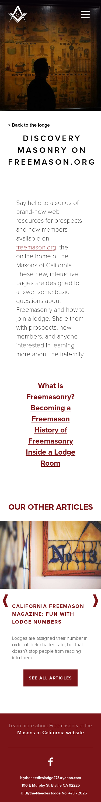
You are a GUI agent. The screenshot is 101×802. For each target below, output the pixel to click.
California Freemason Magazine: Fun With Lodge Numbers (48, 614)
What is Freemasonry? (50, 391)
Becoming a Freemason (50, 413)
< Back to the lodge (29, 124)
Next (95, 601)
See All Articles (50, 678)
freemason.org (36, 246)
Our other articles (50, 507)
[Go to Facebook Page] (51, 762)
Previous (5, 601)
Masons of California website (50, 732)
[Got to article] (50, 555)
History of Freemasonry (50, 435)
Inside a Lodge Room (50, 457)
